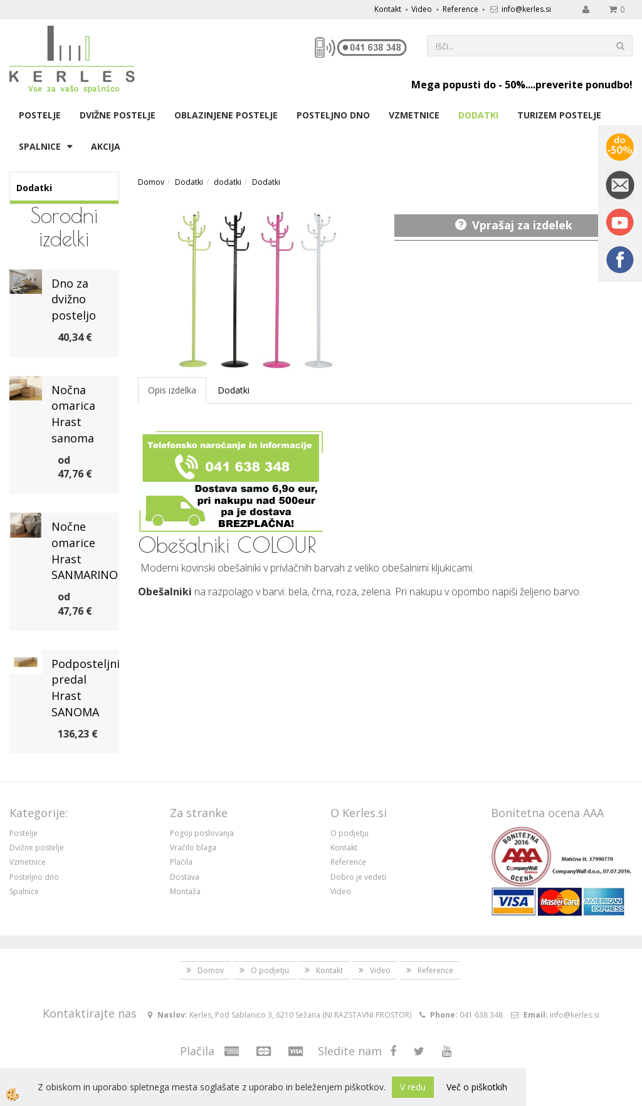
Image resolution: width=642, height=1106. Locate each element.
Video (421, 9)
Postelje (40, 115)
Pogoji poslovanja (202, 833)
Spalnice (40, 146)
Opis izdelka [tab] (172, 390)
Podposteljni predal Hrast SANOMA (85, 687)
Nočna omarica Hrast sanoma (73, 414)
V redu (413, 1087)
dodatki (227, 182)
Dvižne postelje (117, 115)
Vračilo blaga (193, 847)
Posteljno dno (333, 115)
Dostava (184, 877)
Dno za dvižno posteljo (73, 299)
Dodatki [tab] (234, 390)
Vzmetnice (414, 115)
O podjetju (349, 833)
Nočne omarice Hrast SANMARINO (84, 550)
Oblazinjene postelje (226, 115)
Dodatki (478, 115)
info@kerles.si (526, 9)
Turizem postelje (559, 115)
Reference (460, 9)
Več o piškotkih (476, 1087)
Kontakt (387, 9)
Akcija (105, 146)
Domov (151, 182)
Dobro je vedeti (358, 877)
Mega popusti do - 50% (468, 84)
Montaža (185, 891)
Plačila (181, 862)
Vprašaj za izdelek (522, 224)
